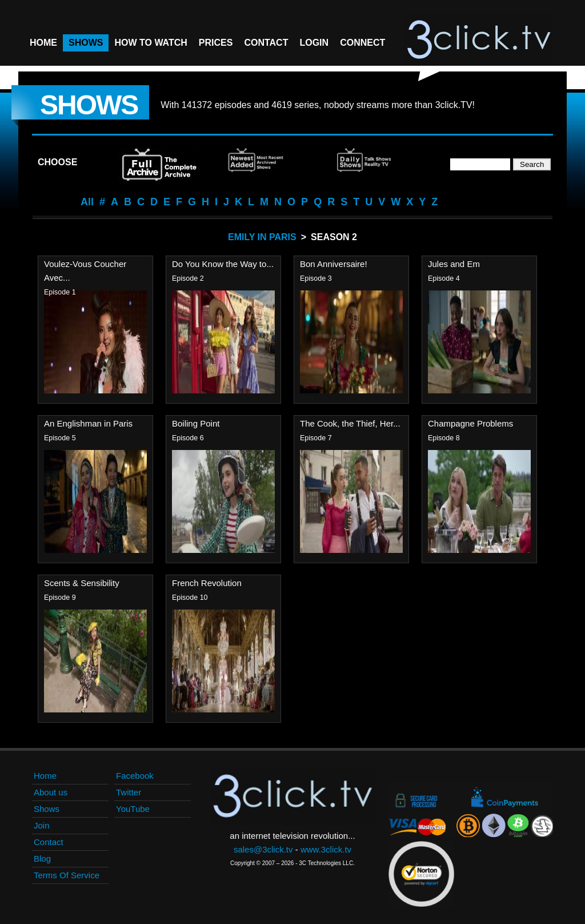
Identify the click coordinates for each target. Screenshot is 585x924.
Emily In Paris (262, 237)
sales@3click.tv (263, 849)
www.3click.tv (325, 849)
